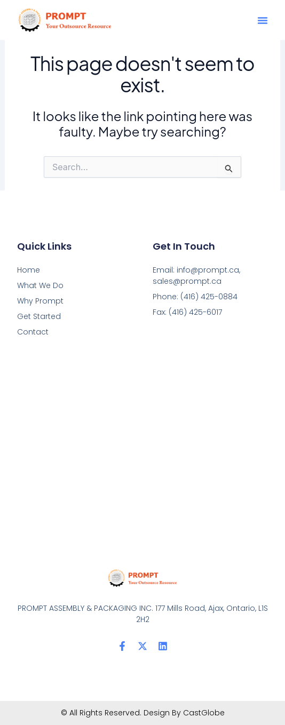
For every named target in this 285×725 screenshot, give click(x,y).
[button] (263, 20)
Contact (33, 331)
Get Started (39, 316)
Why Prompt (40, 301)
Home (28, 270)
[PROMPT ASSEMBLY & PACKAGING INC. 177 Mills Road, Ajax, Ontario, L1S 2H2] (142, 453)
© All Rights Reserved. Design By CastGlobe (143, 712)
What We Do (40, 285)
